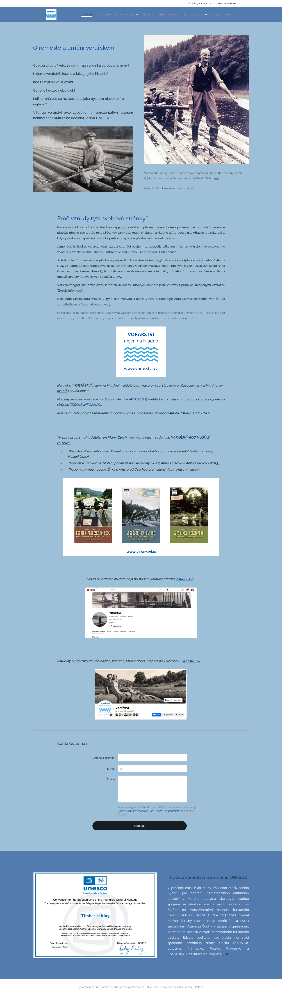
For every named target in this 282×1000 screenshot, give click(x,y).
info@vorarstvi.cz (201, 3)
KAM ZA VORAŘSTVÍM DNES (188, 413)
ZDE (225, 954)
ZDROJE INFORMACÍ (85, 405)
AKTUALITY (137, 399)
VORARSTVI (185, 579)
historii (62, 391)
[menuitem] (78, 14)
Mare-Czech (117, 437)
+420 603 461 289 (227, 3)
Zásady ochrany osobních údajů (136, 810)
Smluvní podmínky (169, 810)
